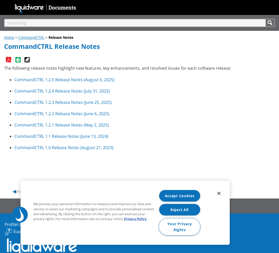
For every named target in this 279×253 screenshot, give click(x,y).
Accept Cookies (180, 195)
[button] (270, 23)
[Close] (219, 193)
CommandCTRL (31, 37)
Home (9, 37)
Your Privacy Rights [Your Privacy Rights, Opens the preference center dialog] (179, 226)
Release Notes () (64, 80)
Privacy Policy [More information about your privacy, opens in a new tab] (135, 218)
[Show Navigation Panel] (7, 7)
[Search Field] (139, 23)
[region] (125, 213)
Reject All (179, 209)
